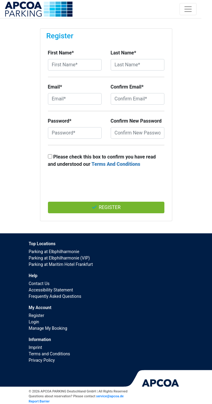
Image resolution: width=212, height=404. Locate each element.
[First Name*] (75, 65)
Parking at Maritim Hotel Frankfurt (61, 264)
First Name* (61, 53)
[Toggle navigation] (188, 9)
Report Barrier (39, 401)
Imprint (35, 347)
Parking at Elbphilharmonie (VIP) (59, 258)
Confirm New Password (136, 121)
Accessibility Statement (51, 289)
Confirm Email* (127, 87)
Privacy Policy (42, 360)
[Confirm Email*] (137, 99)
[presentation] (106, 188)
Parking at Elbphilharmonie (54, 251)
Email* (55, 87)
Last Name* (123, 53)
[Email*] (75, 99)
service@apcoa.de (109, 396)
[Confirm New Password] (137, 133)
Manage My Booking (48, 328)
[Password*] (75, 133)
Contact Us (39, 283)
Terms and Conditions (49, 353)
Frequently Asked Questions (55, 296)
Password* (60, 121)
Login (34, 321)
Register (105, 207)
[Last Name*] (137, 65)
